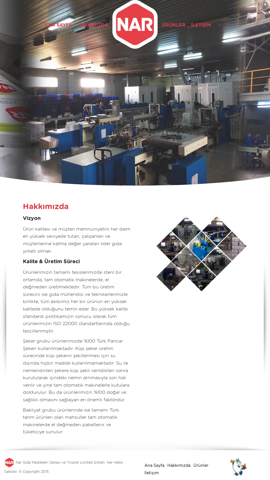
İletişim (151, 473)
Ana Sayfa (154, 465)
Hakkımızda (178, 465)
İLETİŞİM (201, 25)
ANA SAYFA (58, 25)
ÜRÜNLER (173, 25)
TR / (221, 25)
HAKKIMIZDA (93, 25)
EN (228, 25)
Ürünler (201, 465)
